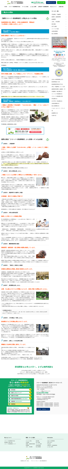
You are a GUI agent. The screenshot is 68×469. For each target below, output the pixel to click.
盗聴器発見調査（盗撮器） (58, 89)
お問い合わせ (49, 442)
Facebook (49, 443)
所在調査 (54, 98)
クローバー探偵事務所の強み (14, 6)
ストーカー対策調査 (56, 93)
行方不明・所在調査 (56, 101)
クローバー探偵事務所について (10, 443)
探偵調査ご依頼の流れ (8, 442)
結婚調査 (54, 113)
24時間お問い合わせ (51, 2)
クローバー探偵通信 (56, 96)
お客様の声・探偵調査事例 (43, 6)
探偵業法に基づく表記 (25, 460)
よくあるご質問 (33, 6)
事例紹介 (16, 62)
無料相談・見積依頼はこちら (43, 409)
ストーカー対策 (39, 443)
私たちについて (53, 6)
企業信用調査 (55, 103)
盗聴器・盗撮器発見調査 (30, 443)
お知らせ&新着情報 (56, 79)
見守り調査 (38, 442)
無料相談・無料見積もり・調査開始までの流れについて (15, 167)
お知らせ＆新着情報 (51, 440)
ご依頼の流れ (61, 6)
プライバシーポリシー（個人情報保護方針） (39, 460)
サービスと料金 (25, 6)
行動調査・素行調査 (56, 91)
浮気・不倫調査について (57, 86)
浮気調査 (27, 442)
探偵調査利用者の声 (56, 84)
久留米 (53, 115)
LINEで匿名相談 (61, 2)
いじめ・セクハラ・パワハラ (58, 108)
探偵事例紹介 (55, 81)
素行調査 (37, 440)
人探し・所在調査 (29, 446)
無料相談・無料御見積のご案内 (9, 124)
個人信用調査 (55, 105)
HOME (5, 6)
